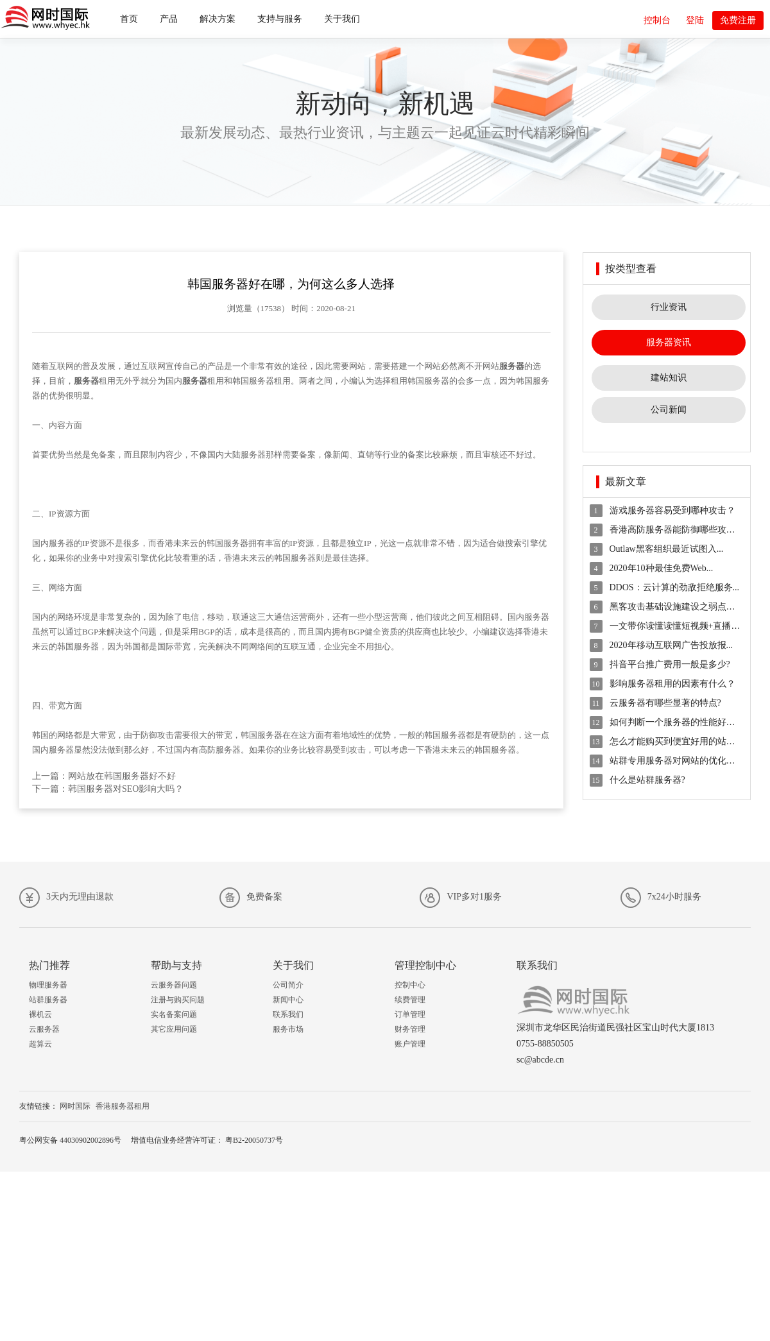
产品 (169, 19)
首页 (129, 19)
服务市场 (288, 1029)
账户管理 (410, 1043)
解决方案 (217, 19)
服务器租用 (270, 381)
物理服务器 (48, 984)
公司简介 (288, 984)
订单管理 (410, 1014)
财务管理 (410, 1029)
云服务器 (44, 1029)
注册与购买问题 (178, 999)
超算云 (40, 1043)
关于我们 (342, 19)
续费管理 (410, 999)
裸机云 (40, 1014)
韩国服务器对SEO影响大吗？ (126, 789)
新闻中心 (288, 999)
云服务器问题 (174, 984)
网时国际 (75, 1106)
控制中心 (410, 984)
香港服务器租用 (123, 1106)
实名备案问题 (174, 1014)
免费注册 (738, 20)
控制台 (657, 20)
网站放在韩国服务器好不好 (122, 776)
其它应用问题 (174, 1029)
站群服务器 (48, 999)
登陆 (695, 20)
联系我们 (288, 1014)
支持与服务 (279, 19)
